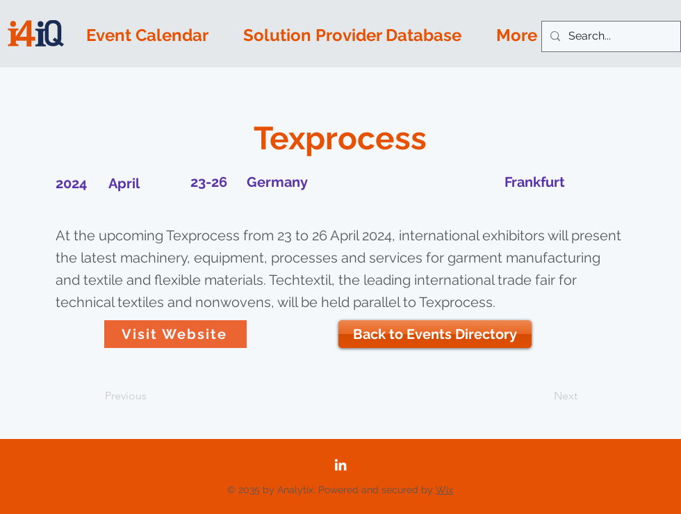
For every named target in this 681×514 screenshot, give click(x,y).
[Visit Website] (175, 334)
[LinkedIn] (340, 464)
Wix (444, 489)
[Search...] (609, 36)
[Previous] (151, 396)
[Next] (542, 396)
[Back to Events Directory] (435, 334)
